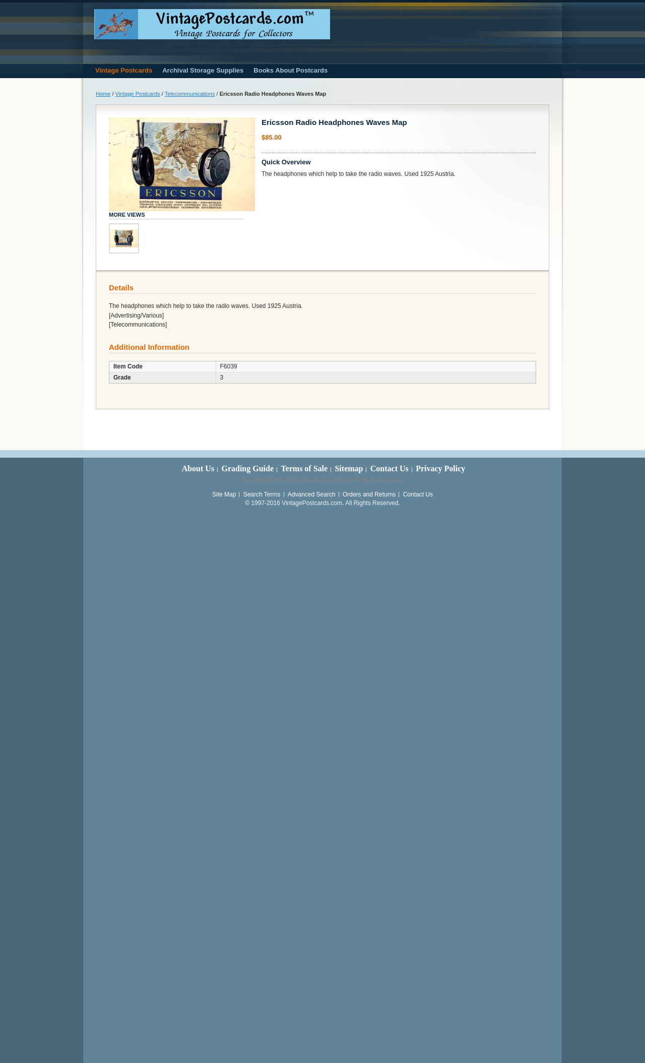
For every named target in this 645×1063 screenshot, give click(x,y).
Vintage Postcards (137, 94)
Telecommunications (190, 94)
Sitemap (349, 468)
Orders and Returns (369, 494)
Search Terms (262, 494)
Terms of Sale (304, 468)
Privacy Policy (440, 468)
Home (103, 94)
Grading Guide (247, 468)
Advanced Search (312, 494)
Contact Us (389, 468)
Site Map (224, 494)
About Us (198, 468)
